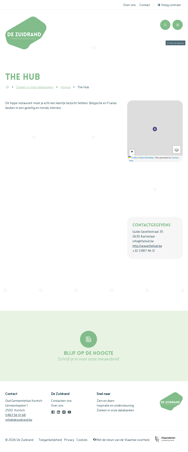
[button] (155, 127)
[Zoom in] (132, 152)
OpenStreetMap (147, 158)
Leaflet (132, 158)
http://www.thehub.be (147, 245)
